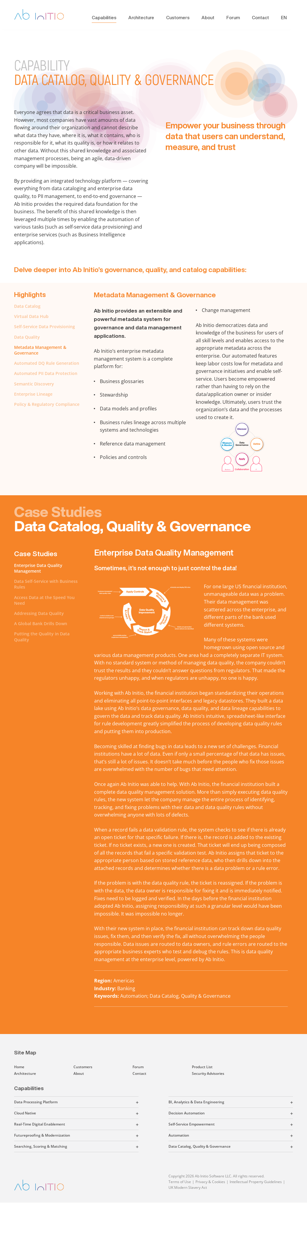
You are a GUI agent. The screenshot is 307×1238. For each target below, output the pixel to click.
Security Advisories (208, 1073)
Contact (260, 17)
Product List (202, 1066)
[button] (98, 1102)
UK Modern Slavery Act (187, 1187)
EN (284, 17)
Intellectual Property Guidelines (256, 1181)
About (207, 17)
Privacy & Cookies (210, 1181)
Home (19, 1066)
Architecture (141, 17)
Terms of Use (179, 1181)
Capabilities (104, 17)
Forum (233, 17)
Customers (177, 17)
